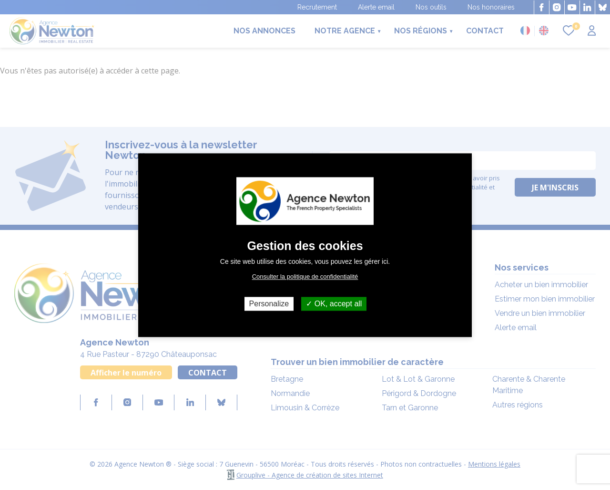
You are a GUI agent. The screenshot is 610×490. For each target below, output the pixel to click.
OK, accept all (334, 304)
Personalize (269, 304)
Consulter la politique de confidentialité (305, 276)
